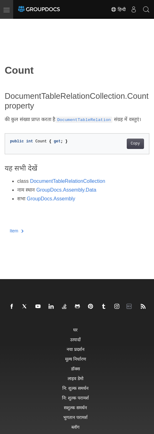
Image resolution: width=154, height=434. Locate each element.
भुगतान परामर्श (75, 417)
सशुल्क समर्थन (75, 407)
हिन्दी (118, 9)
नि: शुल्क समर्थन (75, 388)
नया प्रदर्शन (76, 349)
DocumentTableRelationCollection (67, 181)
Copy (135, 143)
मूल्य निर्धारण (75, 359)
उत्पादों (75, 339)
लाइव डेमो (76, 378)
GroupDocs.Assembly (51, 198)
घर (75, 330)
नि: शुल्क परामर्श (75, 398)
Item (17, 230)
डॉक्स (75, 369)
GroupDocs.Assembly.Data (66, 190)
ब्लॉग (75, 427)
